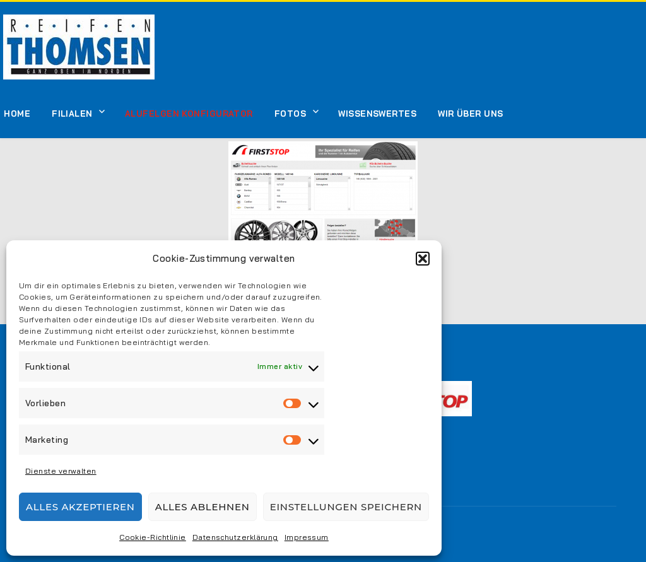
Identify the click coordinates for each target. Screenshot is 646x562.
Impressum (307, 537)
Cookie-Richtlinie (152, 537)
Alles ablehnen (202, 507)
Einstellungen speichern (346, 507)
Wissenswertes (377, 113)
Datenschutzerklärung (235, 537)
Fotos (290, 113)
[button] (422, 258)
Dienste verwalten (61, 471)
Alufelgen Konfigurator (189, 113)
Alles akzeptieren (80, 507)
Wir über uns (470, 113)
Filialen (72, 113)
